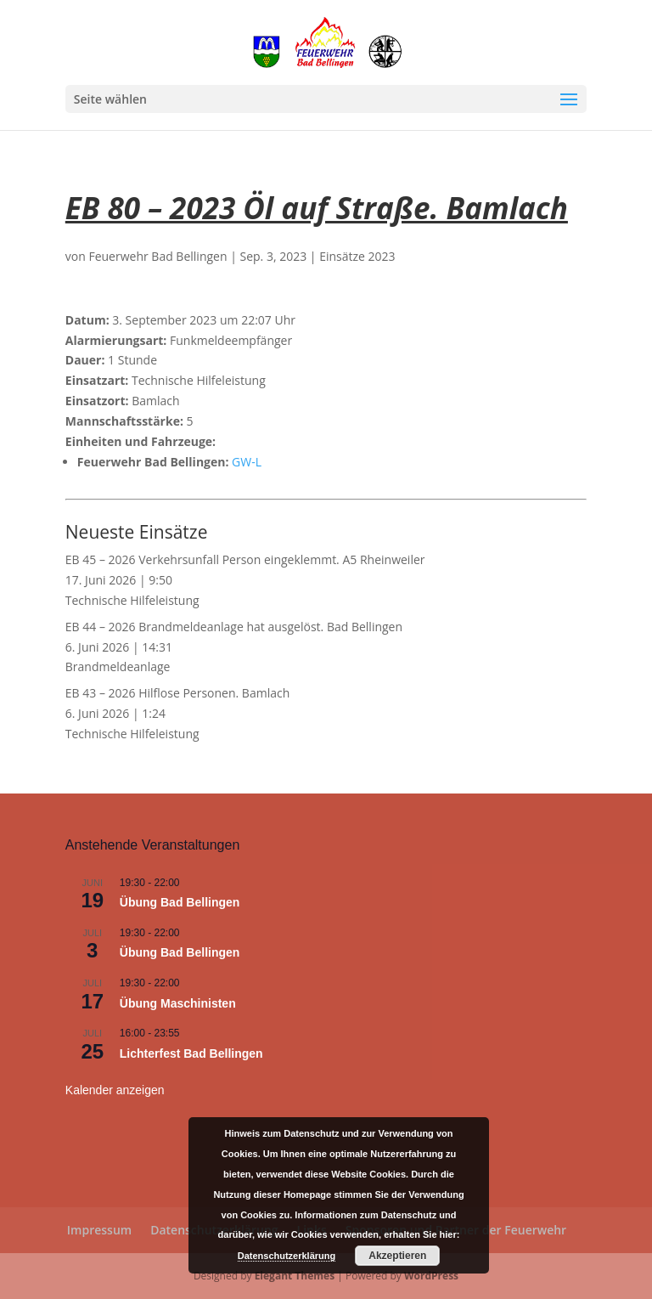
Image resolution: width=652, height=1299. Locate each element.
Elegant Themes (294, 1275)
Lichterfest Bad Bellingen (191, 1053)
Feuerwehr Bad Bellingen (157, 256)
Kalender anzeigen (115, 1090)
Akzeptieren (397, 1256)
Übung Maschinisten (178, 1003)
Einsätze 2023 (357, 256)
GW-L (246, 462)
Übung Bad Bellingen (180, 902)
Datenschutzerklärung (287, 1256)
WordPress (431, 1275)
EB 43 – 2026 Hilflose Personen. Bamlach (177, 693)
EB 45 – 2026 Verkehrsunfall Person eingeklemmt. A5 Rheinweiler (245, 559)
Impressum (99, 1230)
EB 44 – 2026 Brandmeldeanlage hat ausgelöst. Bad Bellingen (233, 626)
